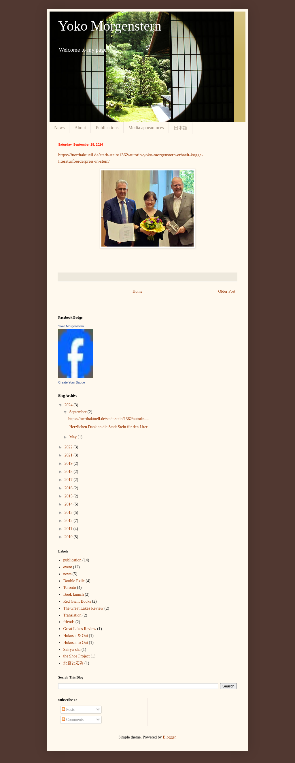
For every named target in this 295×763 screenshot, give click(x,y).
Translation (72, 615)
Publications (107, 127)
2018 (69, 471)
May (73, 437)
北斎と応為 (73, 663)
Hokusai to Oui (75, 642)
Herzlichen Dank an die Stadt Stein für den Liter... (109, 427)
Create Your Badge (71, 382)
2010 (69, 537)
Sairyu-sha (72, 649)
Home (137, 291)
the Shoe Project (76, 656)
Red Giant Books (77, 601)
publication (72, 560)
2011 (69, 529)
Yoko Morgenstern (109, 25)
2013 (69, 512)
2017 (69, 480)
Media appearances (146, 127)
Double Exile (74, 581)
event (67, 567)
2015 (69, 496)
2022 (69, 447)
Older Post (227, 291)
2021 (69, 455)
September (78, 412)
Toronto (69, 587)
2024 (69, 405)
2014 (69, 504)
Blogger (169, 737)
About (80, 127)
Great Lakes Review (79, 629)
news (67, 574)
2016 (69, 488)
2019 (69, 463)
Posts (68, 709)
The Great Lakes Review (83, 608)
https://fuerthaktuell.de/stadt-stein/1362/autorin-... (108, 419)
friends (69, 622)
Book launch (73, 594)
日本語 (181, 127)
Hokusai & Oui (75, 636)
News (59, 127)
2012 (69, 520)
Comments (73, 719)
